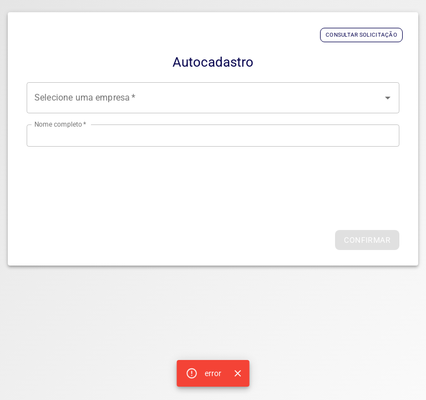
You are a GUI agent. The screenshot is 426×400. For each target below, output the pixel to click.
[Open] (387, 98)
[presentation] (213, 179)
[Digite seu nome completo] (213, 135)
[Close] (237, 373)
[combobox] (213, 97)
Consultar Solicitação (361, 35)
